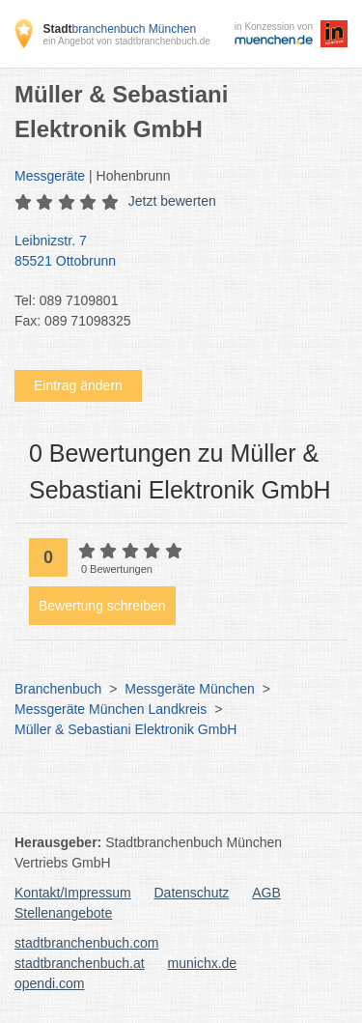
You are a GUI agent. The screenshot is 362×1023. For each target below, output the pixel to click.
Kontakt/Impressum (72, 892)
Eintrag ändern (78, 385)
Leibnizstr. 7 (171, 252)
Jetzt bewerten (172, 201)
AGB (266, 892)
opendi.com (49, 983)
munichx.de (202, 963)
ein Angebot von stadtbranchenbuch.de (125, 41)
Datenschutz (192, 892)
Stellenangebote (63, 913)
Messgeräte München (190, 688)
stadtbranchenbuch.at (79, 963)
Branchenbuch (57, 688)
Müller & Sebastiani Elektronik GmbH (125, 729)
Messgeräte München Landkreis (110, 709)
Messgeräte (49, 176)
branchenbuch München (119, 29)
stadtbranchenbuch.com (86, 943)
